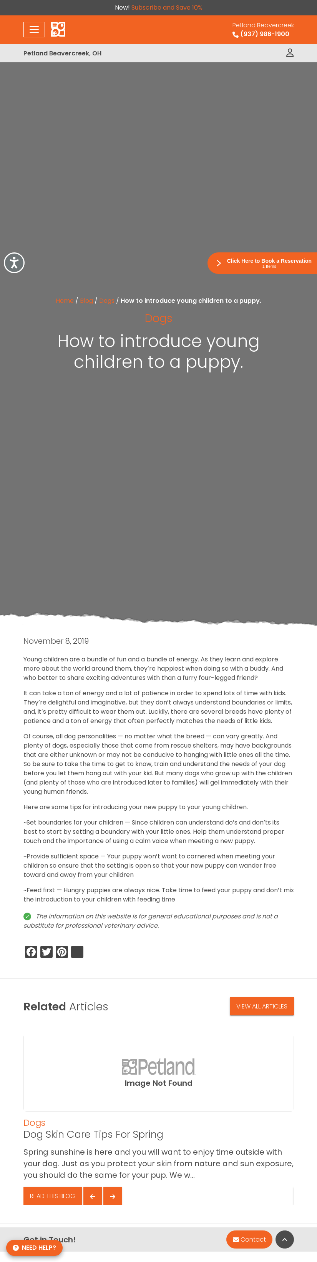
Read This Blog (52, 1196)
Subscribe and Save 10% (166, 7)
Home (65, 300)
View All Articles (261, 1006)
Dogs (107, 300)
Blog (86, 300)
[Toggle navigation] (34, 29)
